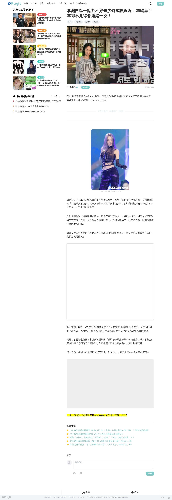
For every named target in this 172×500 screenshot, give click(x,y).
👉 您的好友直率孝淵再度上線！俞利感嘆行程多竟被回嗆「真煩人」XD (99, 441)
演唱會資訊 (82, 3)
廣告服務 (81, 497)
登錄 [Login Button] (160, 4)
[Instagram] (168, 497)
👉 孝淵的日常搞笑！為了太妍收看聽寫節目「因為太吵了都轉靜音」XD (99, 445)
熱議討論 (63, 3)
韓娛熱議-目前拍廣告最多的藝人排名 (32, 106)
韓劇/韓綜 (51, 3)
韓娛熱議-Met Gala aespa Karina (30, 111)
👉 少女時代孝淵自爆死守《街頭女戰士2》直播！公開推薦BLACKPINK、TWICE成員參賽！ (108, 430)
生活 (72, 3)
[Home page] (14, 4)
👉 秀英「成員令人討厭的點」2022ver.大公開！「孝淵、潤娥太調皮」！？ (101, 437)
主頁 (26, 3)
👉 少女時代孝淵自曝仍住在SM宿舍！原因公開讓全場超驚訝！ (95, 434)
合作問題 (72, 497)
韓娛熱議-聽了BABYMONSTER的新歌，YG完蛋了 (38, 101)
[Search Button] (150, 3)
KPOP (34, 3)
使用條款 (47, 497)
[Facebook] (162, 497)
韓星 (42, 3)
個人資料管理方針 (60, 497)
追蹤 (85, 87)
